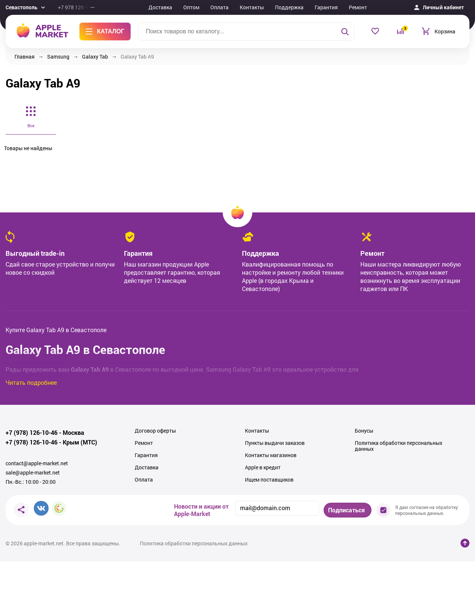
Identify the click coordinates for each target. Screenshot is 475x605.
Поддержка (289, 7)
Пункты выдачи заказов (275, 443)
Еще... (384, 7)
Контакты (252, 7)
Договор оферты (155, 431)
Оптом (191, 7)
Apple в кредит (263, 467)
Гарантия (326, 7)
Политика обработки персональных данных (398, 446)
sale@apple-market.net (33, 472)
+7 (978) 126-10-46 (32, 433)
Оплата (219, 7)
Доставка (160, 7)
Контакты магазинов (271, 455)
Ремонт (358, 7)
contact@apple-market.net (37, 463)
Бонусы (364, 431)
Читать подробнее (31, 382)
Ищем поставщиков (269, 480)
